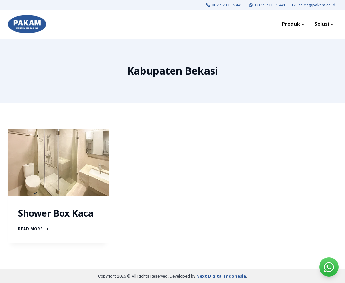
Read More (33, 228)
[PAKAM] (27, 24)
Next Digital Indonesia (221, 276)
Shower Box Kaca (56, 213)
